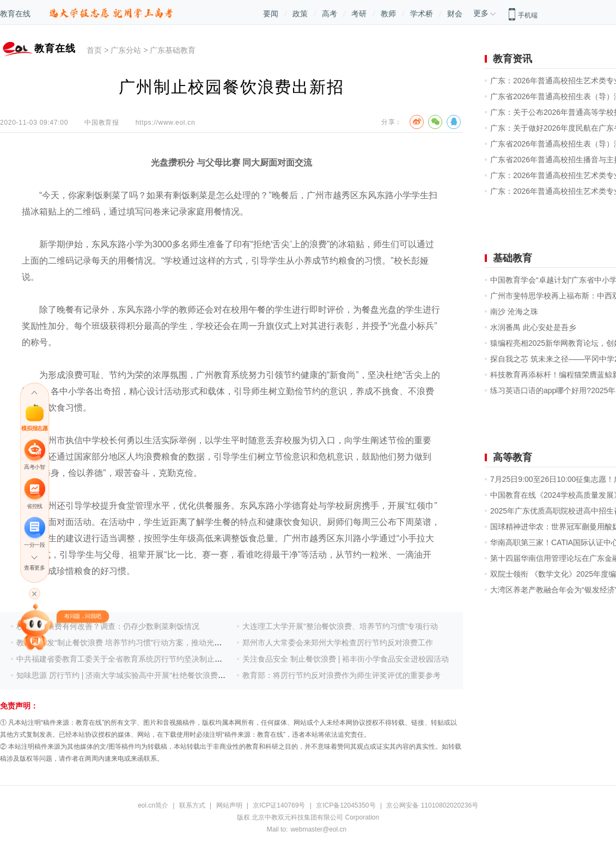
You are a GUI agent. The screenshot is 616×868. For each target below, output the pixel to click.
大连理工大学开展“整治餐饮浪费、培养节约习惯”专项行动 (340, 626)
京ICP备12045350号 (345, 805)
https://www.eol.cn (166, 122)
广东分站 (126, 50)
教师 (388, 13)
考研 (359, 13)
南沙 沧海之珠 (514, 311)
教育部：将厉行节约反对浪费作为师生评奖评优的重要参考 (341, 675)
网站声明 (229, 805)
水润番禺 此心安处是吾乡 (533, 327)
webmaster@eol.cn (318, 829)
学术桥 (421, 13)
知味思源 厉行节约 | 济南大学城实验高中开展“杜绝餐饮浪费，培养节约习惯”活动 (152, 675)
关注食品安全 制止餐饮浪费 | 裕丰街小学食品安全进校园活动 (345, 659)
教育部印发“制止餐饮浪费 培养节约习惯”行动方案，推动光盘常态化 (130, 642)
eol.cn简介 (153, 805)
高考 (329, 13)
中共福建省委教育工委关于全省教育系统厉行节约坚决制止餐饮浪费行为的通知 (149, 659)
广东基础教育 (173, 50)
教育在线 (15, 13)
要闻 (270, 13)
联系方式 (192, 805)
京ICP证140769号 (279, 805)
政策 (300, 13)
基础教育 (512, 258)
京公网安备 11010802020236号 (432, 805)
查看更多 (34, 568)
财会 (454, 13)
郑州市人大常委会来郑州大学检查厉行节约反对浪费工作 (337, 642)
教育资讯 (512, 58)
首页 (94, 50)
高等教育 (512, 457)
